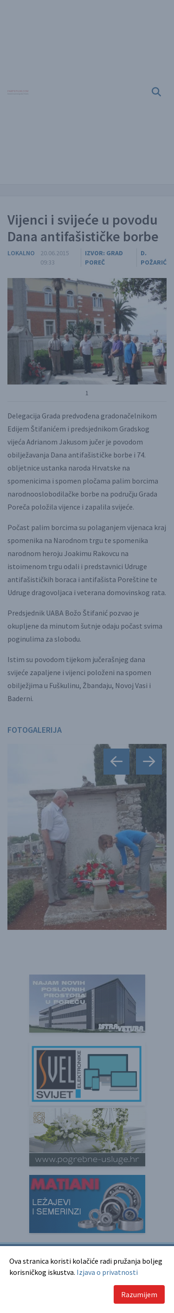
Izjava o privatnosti (107, 1272)
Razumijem (139, 1294)
